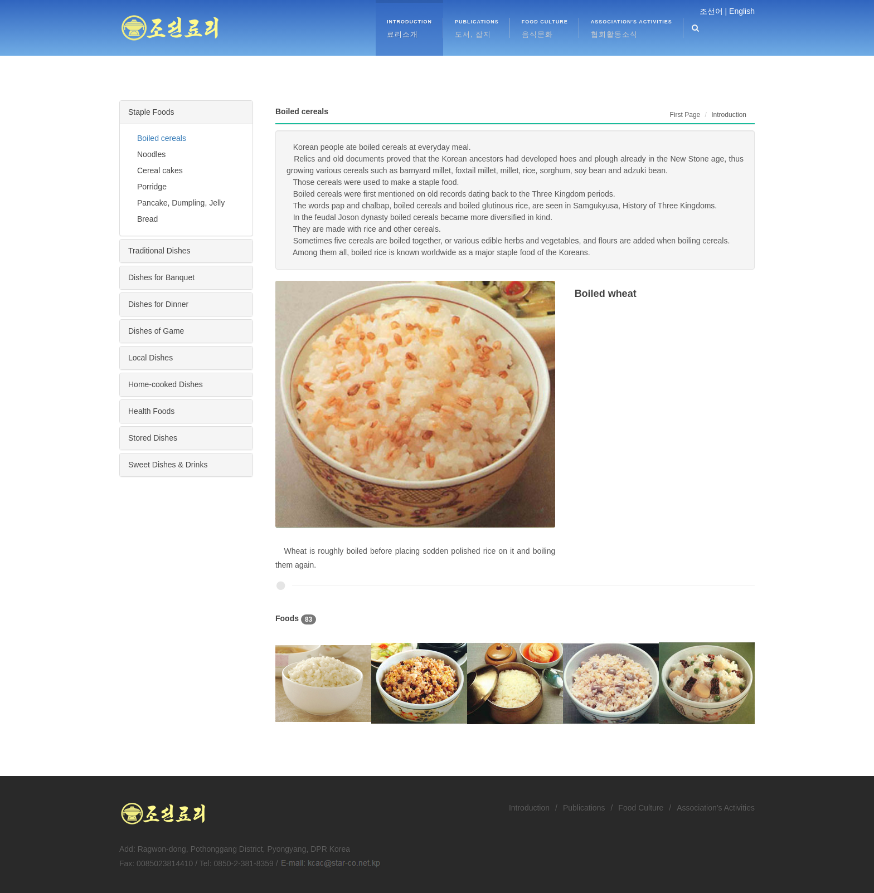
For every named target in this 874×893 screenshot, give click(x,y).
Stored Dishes (152, 437)
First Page (685, 115)
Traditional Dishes (159, 250)
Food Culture (640, 807)
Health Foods (151, 411)
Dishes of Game (156, 330)
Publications (584, 807)
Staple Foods (151, 112)
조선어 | (713, 11)
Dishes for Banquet (161, 277)
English (742, 11)
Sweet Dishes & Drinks (167, 464)
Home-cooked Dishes (165, 384)
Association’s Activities (716, 807)
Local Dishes (150, 357)
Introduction (529, 807)
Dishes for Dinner (158, 304)
